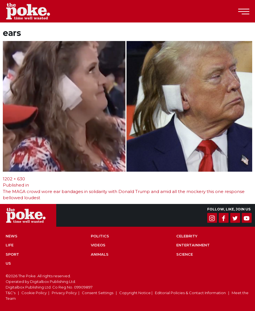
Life (9, 245)
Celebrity (186, 236)
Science (184, 254)
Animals (100, 254)
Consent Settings (97, 292)
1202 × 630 (14, 178)
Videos (98, 245)
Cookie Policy (34, 292)
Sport (12, 254)
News (11, 236)
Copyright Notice (135, 292)
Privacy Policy (64, 292)
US (8, 263)
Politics (100, 236)
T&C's (10, 292)
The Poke (35, 11)
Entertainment (193, 245)
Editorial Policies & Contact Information (190, 292)
